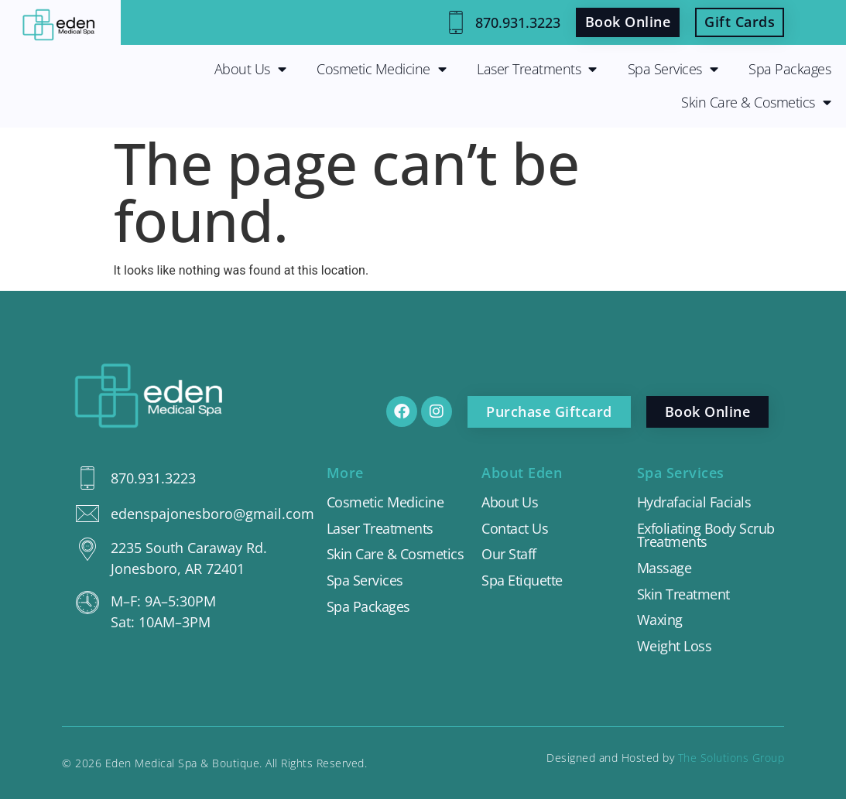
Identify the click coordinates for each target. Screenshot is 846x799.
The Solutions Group (731, 757)
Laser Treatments (537, 69)
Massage (664, 568)
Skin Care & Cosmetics (756, 103)
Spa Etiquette (522, 581)
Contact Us (514, 529)
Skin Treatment (683, 595)
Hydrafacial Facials (694, 503)
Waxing (660, 620)
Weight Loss (674, 647)
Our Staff (508, 555)
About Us (250, 69)
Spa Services (673, 69)
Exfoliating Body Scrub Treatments (706, 535)
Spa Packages (789, 69)
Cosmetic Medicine (381, 69)
